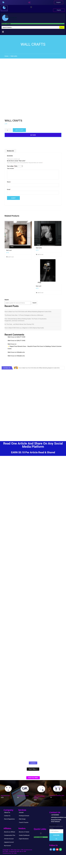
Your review (10, 168)
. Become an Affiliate (9, 832)
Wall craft (9, 250)
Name (9, 182)
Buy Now (33, 135)
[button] (31, 7)
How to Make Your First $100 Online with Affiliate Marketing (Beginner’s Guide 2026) (28, 311)
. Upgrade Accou (8, 842)
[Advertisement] (33, 424)
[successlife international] (3, 2)
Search (7, 299)
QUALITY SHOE (21, 337)
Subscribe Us (56, 837)
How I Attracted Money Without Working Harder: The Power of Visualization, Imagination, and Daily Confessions (26, 319)
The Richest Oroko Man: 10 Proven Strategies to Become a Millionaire (24, 315)
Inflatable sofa (21, 352)
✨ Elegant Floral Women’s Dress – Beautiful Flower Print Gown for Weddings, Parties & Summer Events (34, 347)
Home (6, 56)
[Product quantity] (8, 130)
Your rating (10, 166)
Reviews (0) (10, 151)
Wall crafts (39, 248)
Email (9, 189)
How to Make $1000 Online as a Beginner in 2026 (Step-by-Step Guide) (24, 328)
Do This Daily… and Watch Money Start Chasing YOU (19, 324)
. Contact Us (7, 815)
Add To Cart (10, 257)
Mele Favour (11, 337)
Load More (33, 763)
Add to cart (19, 130)
